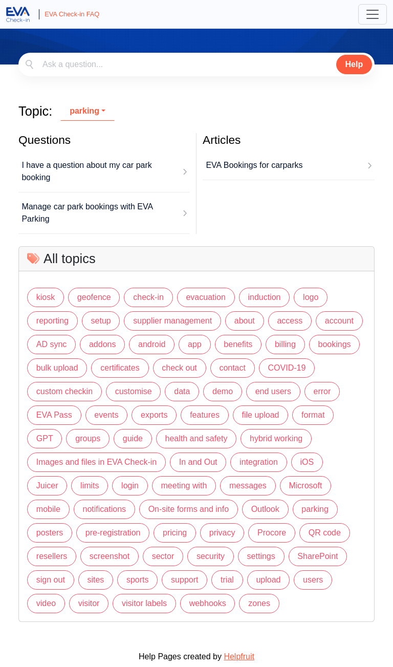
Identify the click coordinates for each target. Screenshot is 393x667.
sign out (50, 579)
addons (102, 344)
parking (84, 110)
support (184, 579)
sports (137, 579)
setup (101, 320)
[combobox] (196, 64)
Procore (271, 532)
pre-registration (113, 532)
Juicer (47, 485)
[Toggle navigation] (372, 14)
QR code (325, 532)
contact (232, 367)
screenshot (109, 556)
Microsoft (305, 485)
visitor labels (144, 603)
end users (273, 391)
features (205, 415)
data (182, 391)
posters (49, 532)
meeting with (184, 485)
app (195, 344)
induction (264, 297)
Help (354, 64)
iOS (307, 462)
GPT (44, 438)
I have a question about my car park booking (86, 171)
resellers (51, 556)
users (313, 579)
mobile (48, 509)
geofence (94, 297)
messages (248, 485)
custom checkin (64, 391)
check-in (148, 297)
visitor (89, 603)
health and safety (196, 438)
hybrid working (276, 438)
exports (154, 415)
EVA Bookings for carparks (254, 165)
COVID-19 (287, 367)
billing (285, 344)
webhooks (207, 603)
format (312, 415)
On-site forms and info (188, 509)
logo (310, 297)
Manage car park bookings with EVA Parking (87, 212)
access (289, 320)
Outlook (265, 509)
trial (227, 579)
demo (222, 391)
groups (87, 438)
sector (163, 556)
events (106, 415)
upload (268, 579)
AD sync (51, 344)
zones (259, 603)
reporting (52, 320)
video (46, 603)
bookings (334, 344)
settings (261, 556)
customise (133, 391)
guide (133, 438)
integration (258, 462)
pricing (175, 532)
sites (95, 579)
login (130, 485)
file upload (260, 415)
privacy (222, 532)
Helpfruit (239, 656)
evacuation (205, 297)
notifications (104, 509)
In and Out (198, 462)
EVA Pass (54, 415)
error (322, 391)
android (151, 344)
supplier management (172, 320)
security (210, 556)
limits (89, 485)
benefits (238, 344)
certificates (119, 367)
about (244, 320)
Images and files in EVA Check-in (96, 462)
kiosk (45, 297)
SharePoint (317, 556)
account (339, 320)
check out (179, 367)
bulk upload (57, 367)
